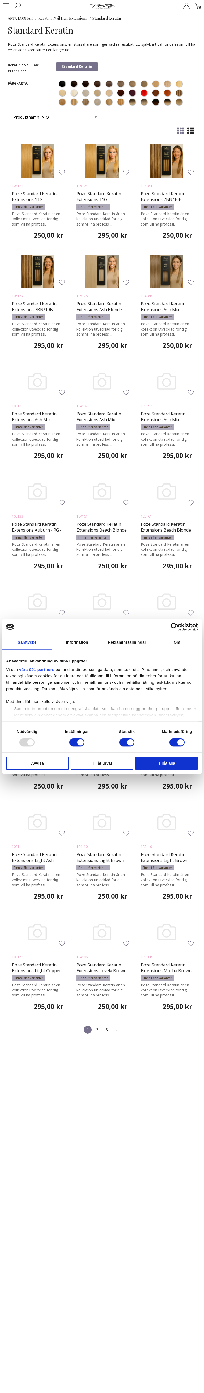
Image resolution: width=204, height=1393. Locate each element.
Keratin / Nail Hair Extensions (62, 18)
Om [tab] (176, 642)
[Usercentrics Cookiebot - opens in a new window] (174, 627)
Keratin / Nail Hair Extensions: (23, 68)
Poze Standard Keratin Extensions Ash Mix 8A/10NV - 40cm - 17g (163, 309)
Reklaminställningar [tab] (127, 642)
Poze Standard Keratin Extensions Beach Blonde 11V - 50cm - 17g (166, 530)
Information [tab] (77, 642)
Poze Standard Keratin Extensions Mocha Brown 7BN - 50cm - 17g (166, 970)
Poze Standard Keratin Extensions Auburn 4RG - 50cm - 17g (37, 530)
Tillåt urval (102, 763)
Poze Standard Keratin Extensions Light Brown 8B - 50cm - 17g (164, 860)
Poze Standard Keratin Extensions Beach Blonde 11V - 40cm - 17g (101, 530)
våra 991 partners (36, 669)
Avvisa (37, 763)
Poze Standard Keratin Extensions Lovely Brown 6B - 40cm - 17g (101, 970)
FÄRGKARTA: (18, 83)
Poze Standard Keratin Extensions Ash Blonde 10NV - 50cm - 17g (99, 309)
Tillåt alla (166, 763)
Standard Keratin (106, 18)
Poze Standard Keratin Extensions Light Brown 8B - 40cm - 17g (100, 860)
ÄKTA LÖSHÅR (20, 18)
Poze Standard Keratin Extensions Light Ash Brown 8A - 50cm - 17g (34, 860)
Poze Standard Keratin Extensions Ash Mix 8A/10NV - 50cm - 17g (34, 419)
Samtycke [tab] (27, 642)
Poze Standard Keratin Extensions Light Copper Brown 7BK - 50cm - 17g (36, 970)
